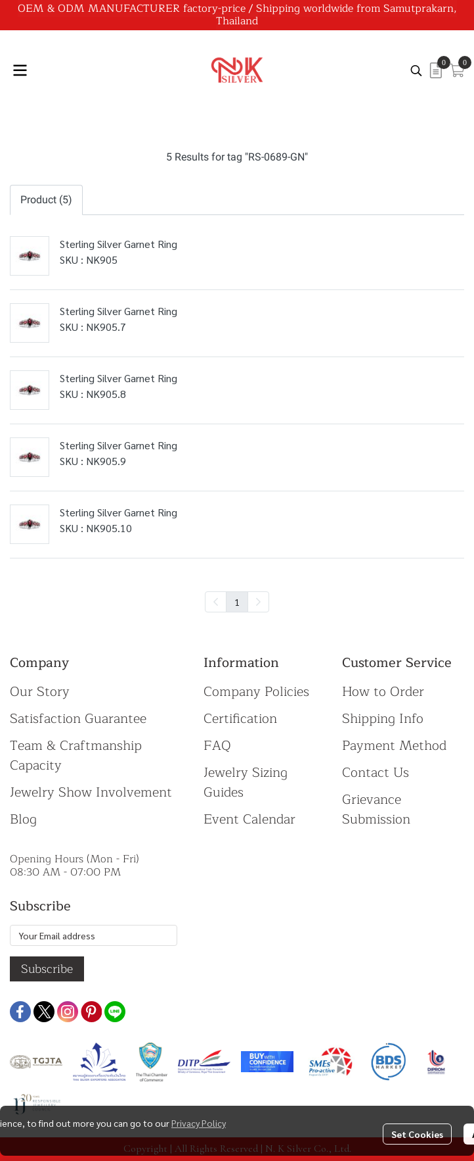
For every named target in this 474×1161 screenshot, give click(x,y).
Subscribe (47, 969)
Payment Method (394, 745)
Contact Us (375, 772)
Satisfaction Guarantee (78, 718)
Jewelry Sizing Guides (246, 782)
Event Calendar (249, 819)
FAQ (217, 745)
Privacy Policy (198, 1123)
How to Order (383, 692)
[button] (416, 70)
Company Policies (256, 692)
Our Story (40, 692)
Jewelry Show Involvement (91, 792)
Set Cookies (417, 1134)
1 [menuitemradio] (237, 602)
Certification (240, 718)
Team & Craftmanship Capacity (76, 755)
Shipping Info (382, 718)
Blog (23, 819)
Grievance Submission (376, 809)
